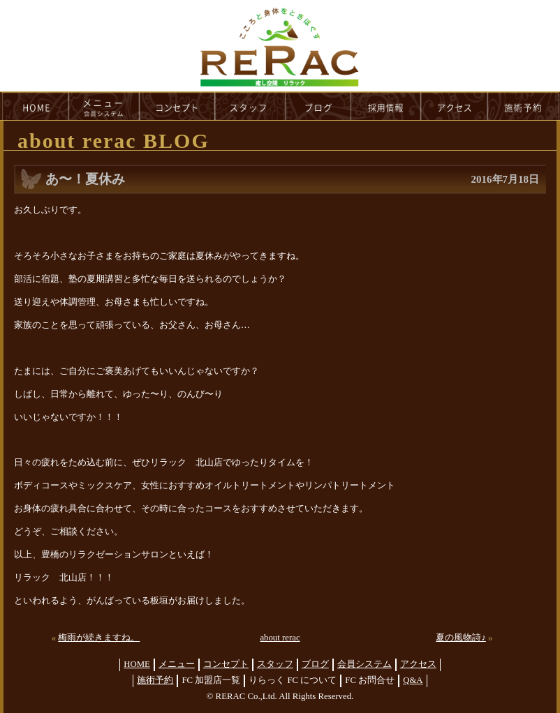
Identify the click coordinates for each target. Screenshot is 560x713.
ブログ (315, 664)
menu (104, 106)
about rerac (280, 638)
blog (318, 106)
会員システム (364, 664)
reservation (523, 106)
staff (250, 106)
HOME (35, 106)
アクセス (418, 664)
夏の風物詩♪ (460, 638)
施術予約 (155, 680)
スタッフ (275, 664)
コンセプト (226, 664)
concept (177, 106)
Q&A (412, 680)
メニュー (177, 664)
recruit (386, 106)
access (454, 106)
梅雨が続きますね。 (99, 638)
